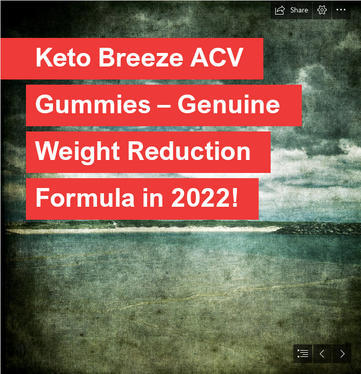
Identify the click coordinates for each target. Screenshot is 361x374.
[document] (180, 187)
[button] (291, 10)
